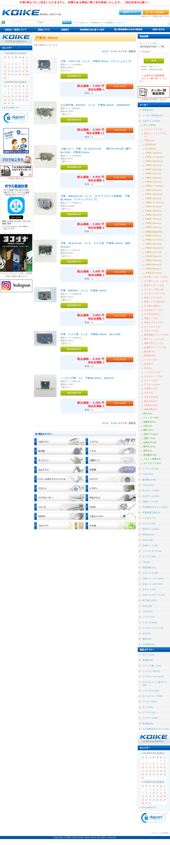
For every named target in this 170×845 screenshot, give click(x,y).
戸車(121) (149, 140)
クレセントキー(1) (153, 129)
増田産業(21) (149, 567)
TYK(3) (146, 562)
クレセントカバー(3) (154, 293)
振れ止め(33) (150, 401)
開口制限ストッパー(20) (156, 335)
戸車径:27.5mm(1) (154, 186)
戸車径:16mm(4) (153, 153)
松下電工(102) (149, 600)
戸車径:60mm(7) (153, 268)
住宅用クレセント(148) (156, 277)
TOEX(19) (147, 474)
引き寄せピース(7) (153, 310)
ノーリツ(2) (148, 617)
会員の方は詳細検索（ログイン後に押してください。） (153, 78)
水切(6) (148, 368)
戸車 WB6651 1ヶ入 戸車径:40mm (84, 290)
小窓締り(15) (150, 388)
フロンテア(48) (150, 573)
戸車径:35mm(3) (153, 211)
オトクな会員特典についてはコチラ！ (113, 23)
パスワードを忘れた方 (80, 23)
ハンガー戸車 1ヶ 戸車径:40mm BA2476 (87, 378)
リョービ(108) (149, 622)
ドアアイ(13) (149, 712)
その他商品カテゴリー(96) (155, 729)
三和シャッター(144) (153, 578)
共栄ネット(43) (150, 545)
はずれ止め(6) (151, 397)
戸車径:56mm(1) (153, 264)
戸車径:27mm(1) (153, 182)
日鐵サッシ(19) (150, 501)
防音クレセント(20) (154, 285)
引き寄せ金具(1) (152, 314)
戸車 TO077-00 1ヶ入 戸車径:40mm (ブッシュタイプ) (96, 61)
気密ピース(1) (151, 318)
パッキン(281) (149, 701)
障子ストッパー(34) (154, 339)
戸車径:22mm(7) (153, 165)
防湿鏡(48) (148, 723)
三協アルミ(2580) (151, 121)
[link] (16, 119)
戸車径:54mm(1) (153, 260)
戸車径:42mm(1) (153, 235)
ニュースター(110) (152, 551)
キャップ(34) (150, 380)
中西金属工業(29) (151, 512)
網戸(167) (148, 430)
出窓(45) (147, 426)
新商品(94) (148, 110)
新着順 (114, 51)
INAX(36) (147, 606)
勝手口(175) (149, 446)
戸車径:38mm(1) (153, 223)
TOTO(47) (147, 611)
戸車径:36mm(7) (153, 215)
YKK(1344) (148, 485)
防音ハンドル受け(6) (154, 302)
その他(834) (148, 644)
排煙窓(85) (148, 660)
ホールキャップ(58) (152, 696)
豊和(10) (146, 639)
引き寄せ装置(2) (152, 306)
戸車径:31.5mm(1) (154, 202)
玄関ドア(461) (150, 434)
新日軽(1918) (149, 479)
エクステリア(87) (152, 463)
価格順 (105, 51)
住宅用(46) (150, 144)
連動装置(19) (150, 409)
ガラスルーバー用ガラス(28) (154, 683)
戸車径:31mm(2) (153, 198)
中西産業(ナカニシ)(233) (155, 507)
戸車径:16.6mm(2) (154, 157)
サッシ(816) (149, 125)
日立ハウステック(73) (153, 595)
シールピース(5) (152, 372)
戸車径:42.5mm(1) (154, 239)
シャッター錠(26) (151, 671)
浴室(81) (147, 450)
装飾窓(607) (149, 422)
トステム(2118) (150, 468)
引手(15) (148, 393)
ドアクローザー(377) (153, 676)
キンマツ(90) (149, 556)
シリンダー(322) (150, 690)
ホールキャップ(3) (153, 376)
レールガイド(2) (152, 326)
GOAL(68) (147, 540)
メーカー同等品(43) (152, 115)
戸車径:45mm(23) (154, 248)
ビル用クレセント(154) (156, 281)
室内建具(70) (150, 455)
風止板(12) (149, 351)
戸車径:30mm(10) (154, 194)
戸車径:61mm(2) (153, 273)
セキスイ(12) (149, 589)
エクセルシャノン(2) (152, 628)
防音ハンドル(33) (153, 297)
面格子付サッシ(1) (153, 343)
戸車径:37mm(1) (153, 219)
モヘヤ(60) (148, 707)
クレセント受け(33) (154, 289)
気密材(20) (149, 355)
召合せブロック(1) (153, 322)
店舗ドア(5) (149, 438)
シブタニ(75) (149, 518)
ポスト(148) (148, 655)
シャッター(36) (151, 417)
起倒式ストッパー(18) (155, 347)
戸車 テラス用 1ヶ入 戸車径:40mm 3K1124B (91, 334)
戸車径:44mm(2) (153, 244)
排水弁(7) (149, 364)
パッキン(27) (150, 360)
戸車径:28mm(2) (153, 190)
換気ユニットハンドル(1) (155, 134)
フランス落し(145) (152, 666)
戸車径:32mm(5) (153, 206)
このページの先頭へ (160, 833)
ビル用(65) (150, 149)
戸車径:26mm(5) (153, 178)
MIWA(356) (148, 534)
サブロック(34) (152, 384)
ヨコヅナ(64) (149, 523)
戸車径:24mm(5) (153, 173)
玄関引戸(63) (150, 442)
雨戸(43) (147, 413)
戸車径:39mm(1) (153, 227)
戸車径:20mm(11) (154, 161)
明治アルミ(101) (150, 529)
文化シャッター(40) (152, 584)
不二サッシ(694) (150, 490)
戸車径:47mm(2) (153, 252)
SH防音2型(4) (151, 405)
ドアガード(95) (150, 718)
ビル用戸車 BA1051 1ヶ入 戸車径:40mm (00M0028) (96, 105)
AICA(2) (146, 633)
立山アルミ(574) (150, 496)
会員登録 (95, 23)
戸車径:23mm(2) (153, 169)
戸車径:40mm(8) (153, 231)
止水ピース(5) (151, 331)
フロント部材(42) (152, 459)
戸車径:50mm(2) (153, 256)
